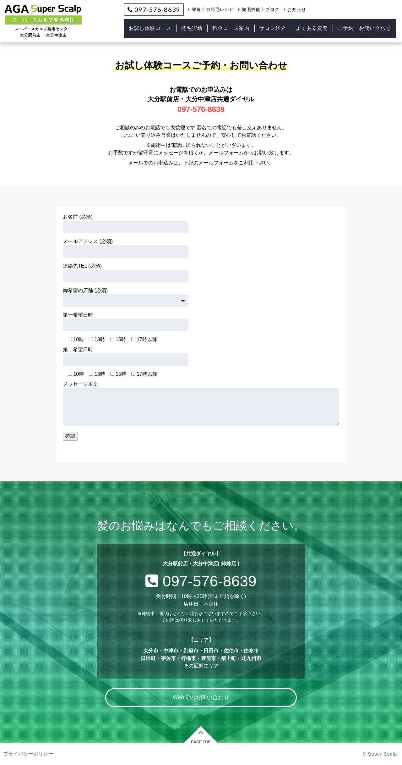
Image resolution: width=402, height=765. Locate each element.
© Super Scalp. (381, 754)
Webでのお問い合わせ (201, 697)
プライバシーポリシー (28, 754)
